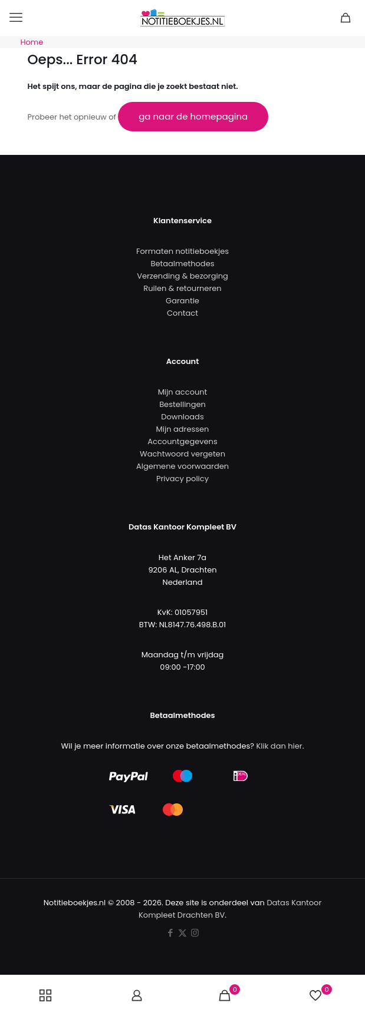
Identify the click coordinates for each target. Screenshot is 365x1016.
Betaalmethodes (183, 263)
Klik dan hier (279, 746)
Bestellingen (182, 404)
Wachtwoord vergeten (182, 453)
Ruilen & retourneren (182, 288)
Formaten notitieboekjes (182, 251)
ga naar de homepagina (193, 116)
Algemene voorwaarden (182, 466)
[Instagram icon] (194, 932)
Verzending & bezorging (182, 276)
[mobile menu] (16, 18)
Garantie (182, 300)
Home (32, 42)
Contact (182, 313)
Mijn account (183, 392)
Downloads (182, 416)
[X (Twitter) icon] (182, 932)
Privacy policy (182, 478)
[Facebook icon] (170, 932)
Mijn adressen (182, 429)
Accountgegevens (182, 441)
